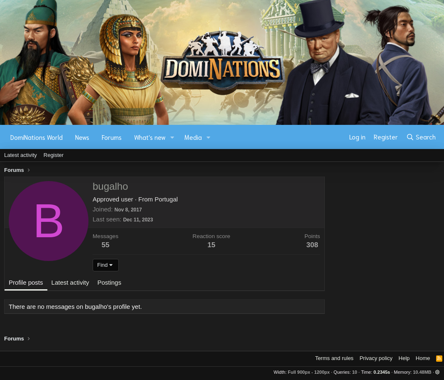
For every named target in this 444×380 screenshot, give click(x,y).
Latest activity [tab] (70, 282)
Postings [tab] (109, 282)
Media (193, 137)
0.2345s (381, 372)
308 (312, 245)
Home (423, 358)
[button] (172, 137)
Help (404, 358)
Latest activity (20, 155)
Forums (112, 137)
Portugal (166, 199)
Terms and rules (334, 358)
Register (54, 155)
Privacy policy (376, 358)
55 (106, 245)
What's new (150, 137)
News (82, 137)
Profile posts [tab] (26, 282)
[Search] (421, 137)
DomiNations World (36, 137)
